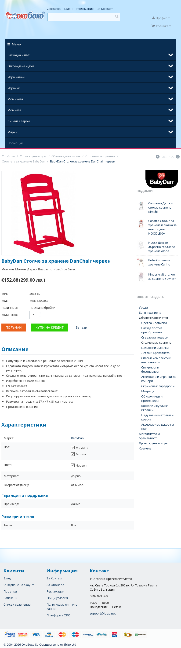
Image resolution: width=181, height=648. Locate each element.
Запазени (10, 598)
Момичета (15, 99)
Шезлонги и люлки (155, 348)
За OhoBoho (55, 585)
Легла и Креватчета (155, 353)
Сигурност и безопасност (150, 369)
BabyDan (77, 438)
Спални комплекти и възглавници (156, 360)
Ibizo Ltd (70, 644)
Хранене (145, 448)
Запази (81, 327)
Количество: (10, 315)
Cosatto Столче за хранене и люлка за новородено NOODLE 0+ (162, 227)
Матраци (147, 391)
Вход (7, 578)
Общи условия (57, 598)
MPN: (5, 293)
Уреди (143, 307)
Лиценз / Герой (18, 121)
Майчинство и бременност (149, 436)
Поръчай (14, 327)
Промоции (15, 143)
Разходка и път (18, 55)
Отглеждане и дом (20, 66)
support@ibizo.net (103, 613)
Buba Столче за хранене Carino (159, 262)
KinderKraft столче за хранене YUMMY (162, 276)
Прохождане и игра (153, 443)
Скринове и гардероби (157, 386)
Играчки (13, 88)
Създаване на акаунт (19, 585)
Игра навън (16, 77)
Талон (68, 9)
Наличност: (9, 308)
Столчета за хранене (156, 342)
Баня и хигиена (150, 312)
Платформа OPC (58, 615)
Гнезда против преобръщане (151, 330)
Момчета (14, 110)
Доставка (54, 9)
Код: (4, 300)
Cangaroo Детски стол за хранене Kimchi (160, 207)
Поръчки (10, 591)
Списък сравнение (17, 604)
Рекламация (85, 9)
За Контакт (105, 9)
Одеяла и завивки (154, 323)
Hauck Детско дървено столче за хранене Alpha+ (161, 246)
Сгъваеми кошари (154, 337)
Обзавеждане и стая (153, 318)
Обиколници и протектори (152, 398)
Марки (12, 132)
